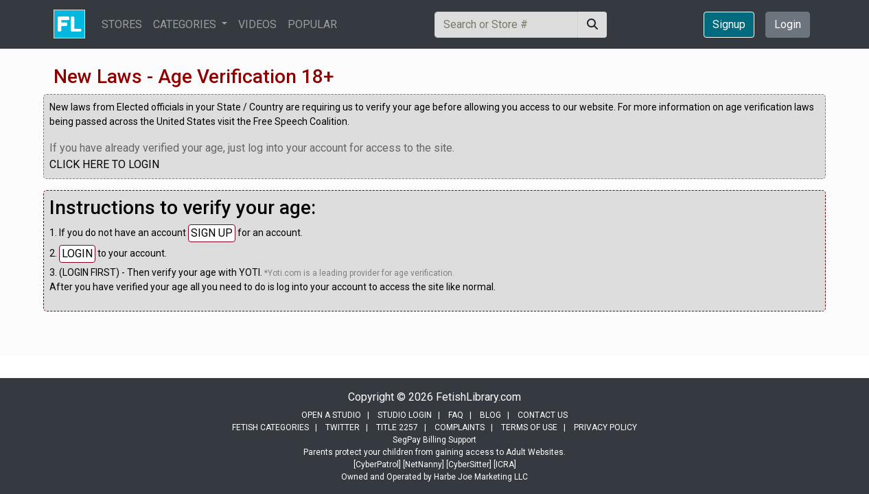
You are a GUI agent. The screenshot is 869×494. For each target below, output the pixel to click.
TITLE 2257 (397, 427)
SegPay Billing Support (434, 440)
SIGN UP (212, 232)
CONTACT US (543, 415)
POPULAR (312, 24)
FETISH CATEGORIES (270, 427)
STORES (122, 24)
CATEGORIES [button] (186, 24)
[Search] (506, 25)
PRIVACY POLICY (605, 427)
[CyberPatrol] (377, 464)
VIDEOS (257, 24)
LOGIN (77, 253)
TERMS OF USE (529, 427)
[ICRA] (505, 464)
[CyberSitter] (468, 464)
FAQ (455, 415)
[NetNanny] (423, 464)
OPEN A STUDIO (331, 415)
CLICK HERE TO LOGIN (104, 164)
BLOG (490, 415)
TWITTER (342, 427)
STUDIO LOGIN (405, 415)
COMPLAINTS (459, 427)
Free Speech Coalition (300, 121)
